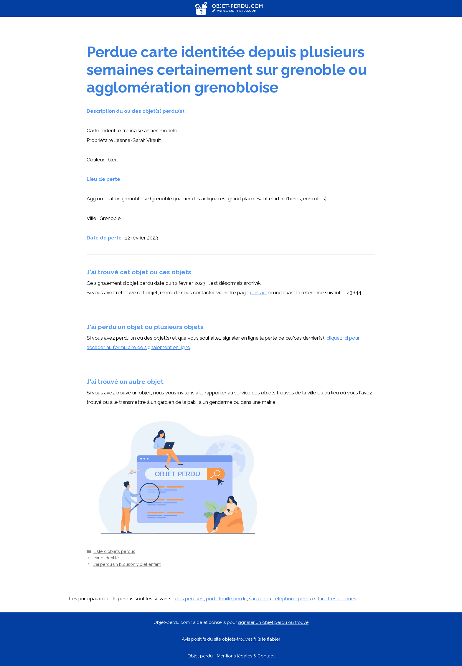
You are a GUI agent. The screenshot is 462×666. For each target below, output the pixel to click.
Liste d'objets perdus (114, 551)
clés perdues (189, 598)
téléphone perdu (292, 598)
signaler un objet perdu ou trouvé (273, 622)
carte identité (106, 557)
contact (258, 292)
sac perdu (260, 598)
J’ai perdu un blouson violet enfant (127, 564)
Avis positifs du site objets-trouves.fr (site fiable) (231, 639)
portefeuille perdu (226, 598)
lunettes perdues (337, 598)
